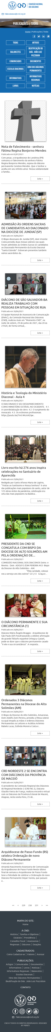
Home (27, 32)
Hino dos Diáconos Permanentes (35, 68)
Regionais (14, 944)
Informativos (15, 77)
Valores (31, 954)
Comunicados (15, 61)
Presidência (29, 937)
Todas (15, 42)
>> (47, 905)
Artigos (35, 42)
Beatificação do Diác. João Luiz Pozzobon (36, 51)
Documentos (35, 61)
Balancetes (15, 51)
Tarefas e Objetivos (29, 934)
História (14, 934)
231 (36, 905)
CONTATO (25, 987)
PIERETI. (27, 1025)
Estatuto (18, 937)
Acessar (40, 954)
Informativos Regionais (36, 78)
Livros (15, 85)
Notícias (35, 85)
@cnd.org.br (15, 14)
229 (23, 905)
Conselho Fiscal (17, 941)
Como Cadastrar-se (16, 954)
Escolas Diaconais (15, 68)
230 (30, 905)
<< (13, 905)
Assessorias (32, 941)
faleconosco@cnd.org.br (27, 1017)
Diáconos (26, 944)
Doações (37, 944)
